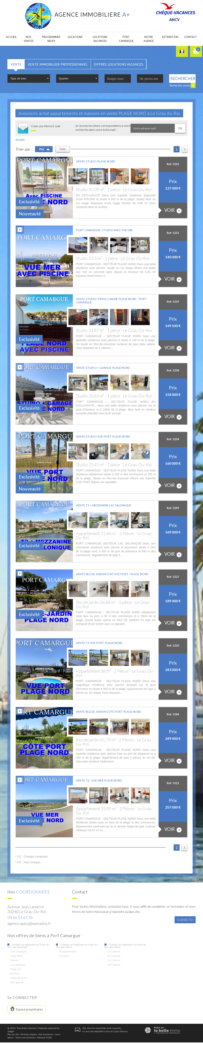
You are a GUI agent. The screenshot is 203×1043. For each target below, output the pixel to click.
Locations (75, 37)
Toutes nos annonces (25, 1038)
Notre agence (146, 39)
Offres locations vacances (118, 64)
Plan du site (13, 1035)
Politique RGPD (44, 1038)
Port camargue (125, 39)
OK (180, 128)
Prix (44, 149)
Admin (10, 1038)
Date (63, 149)
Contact (190, 37)
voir (173, 211)
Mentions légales (28, 1035)
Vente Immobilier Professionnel (58, 64)
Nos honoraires (46, 1035)
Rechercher (182, 79)
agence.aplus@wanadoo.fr (29, 924)
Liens (57, 1035)
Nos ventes (29, 39)
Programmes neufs (51, 39)
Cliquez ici (185, 920)
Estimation (168, 37)
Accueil (12, 37)
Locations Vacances (100, 39)
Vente (16, 64)
